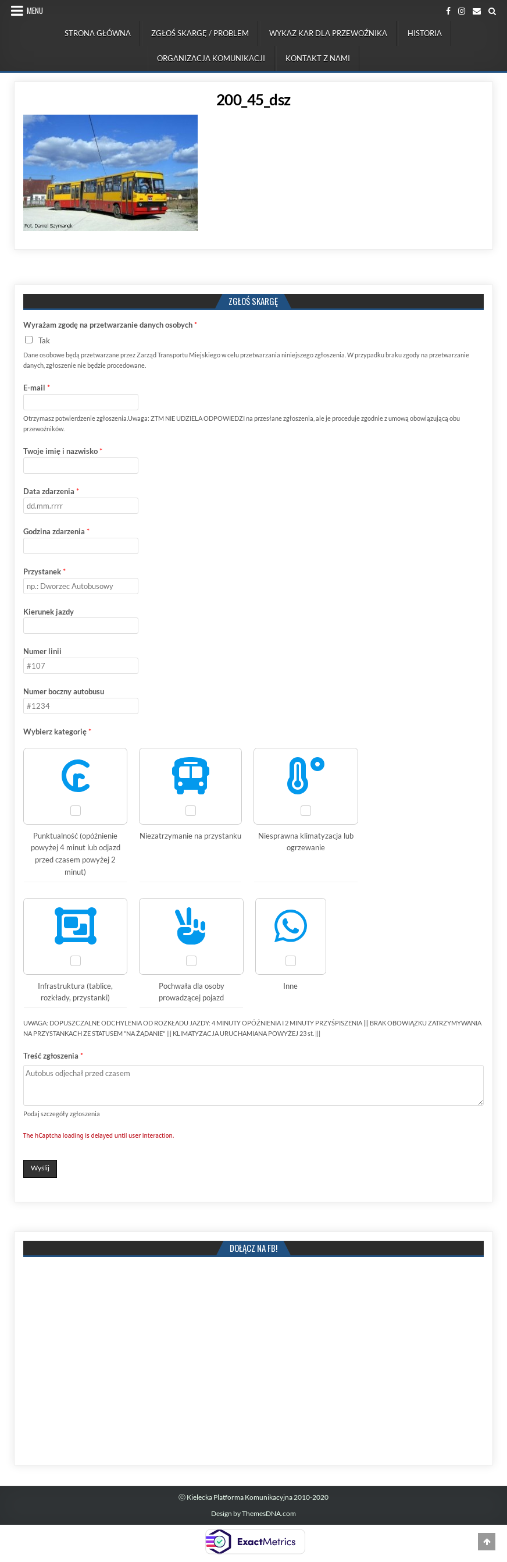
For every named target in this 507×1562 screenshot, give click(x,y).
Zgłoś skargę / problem (200, 33)
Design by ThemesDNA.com (253, 1513)
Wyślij (40, 1167)
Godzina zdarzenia (56, 531)
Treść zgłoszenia (53, 1055)
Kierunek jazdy (48, 611)
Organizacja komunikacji (211, 58)
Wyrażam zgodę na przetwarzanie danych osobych (110, 324)
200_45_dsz (253, 99)
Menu (35, 10)
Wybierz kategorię (57, 731)
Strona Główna (98, 33)
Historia (425, 33)
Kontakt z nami (317, 58)
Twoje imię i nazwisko (62, 451)
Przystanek (44, 571)
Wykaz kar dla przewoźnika (328, 33)
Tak (44, 340)
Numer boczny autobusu (63, 691)
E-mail (36, 387)
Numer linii (42, 651)
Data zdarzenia (51, 491)
